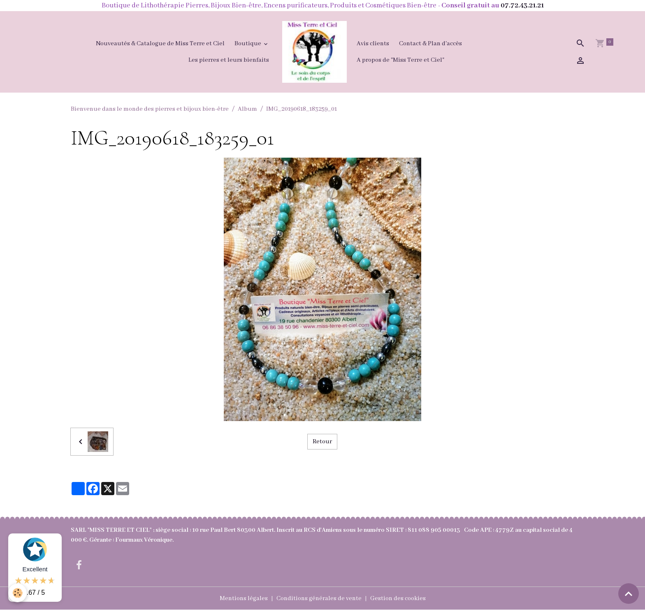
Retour (322, 441)
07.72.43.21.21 (522, 5)
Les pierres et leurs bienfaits (228, 60)
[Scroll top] (628, 593)
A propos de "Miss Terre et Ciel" (400, 60)
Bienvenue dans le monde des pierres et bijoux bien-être (150, 109)
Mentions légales (244, 598)
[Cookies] (17, 593)
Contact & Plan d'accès (430, 43)
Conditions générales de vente (319, 598)
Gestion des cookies (398, 598)
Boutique (248, 43)
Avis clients (373, 43)
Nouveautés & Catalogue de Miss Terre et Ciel (160, 43)
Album (247, 109)
